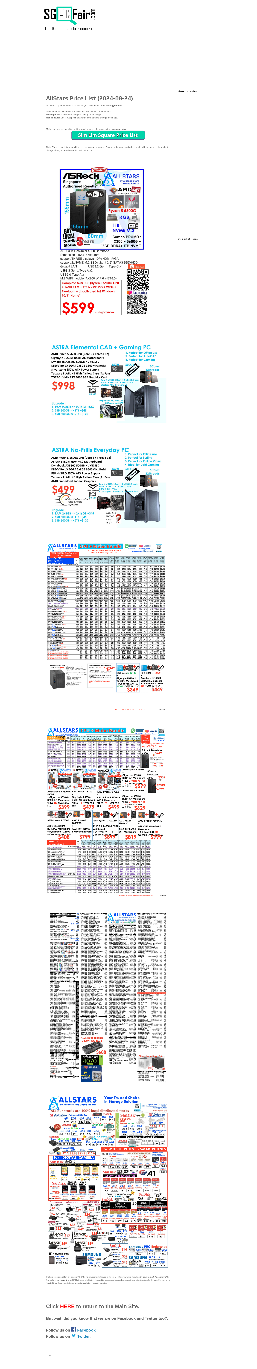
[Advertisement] (128, 62)
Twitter (80, 1336)
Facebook (86, 1330)
